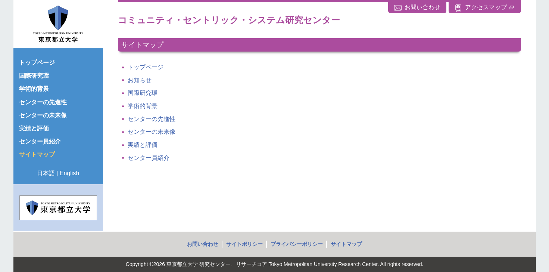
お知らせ (140, 80)
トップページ (145, 67)
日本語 (46, 173)
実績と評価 (142, 145)
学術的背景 (142, 106)
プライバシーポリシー (297, 244)
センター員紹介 (148, 158)
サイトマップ (346, 244)
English (69, 173)
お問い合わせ (202, 244)
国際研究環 (142, 93)
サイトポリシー (244, 244)
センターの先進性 (151, 119)
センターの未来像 (151, 132)
